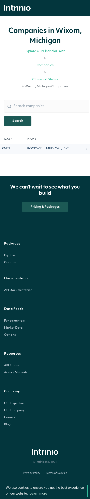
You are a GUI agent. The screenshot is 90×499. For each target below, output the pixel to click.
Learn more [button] (38, 493)
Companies (45, 65)
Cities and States (45, 79)
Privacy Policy (32, 473)
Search (17, 121)
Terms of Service (56, 473)
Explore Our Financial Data (45, 51)
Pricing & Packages (45, 206)
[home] (18, 8)
